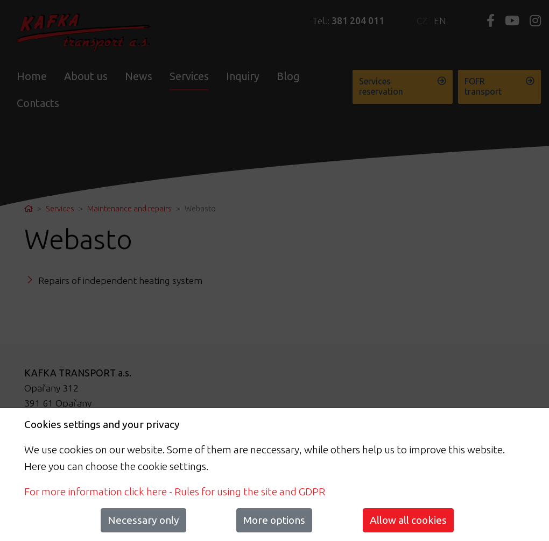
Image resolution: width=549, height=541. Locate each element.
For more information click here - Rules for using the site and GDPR (174, 491)
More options (274, 520)
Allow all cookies (408, 520)
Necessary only (143, 520)
